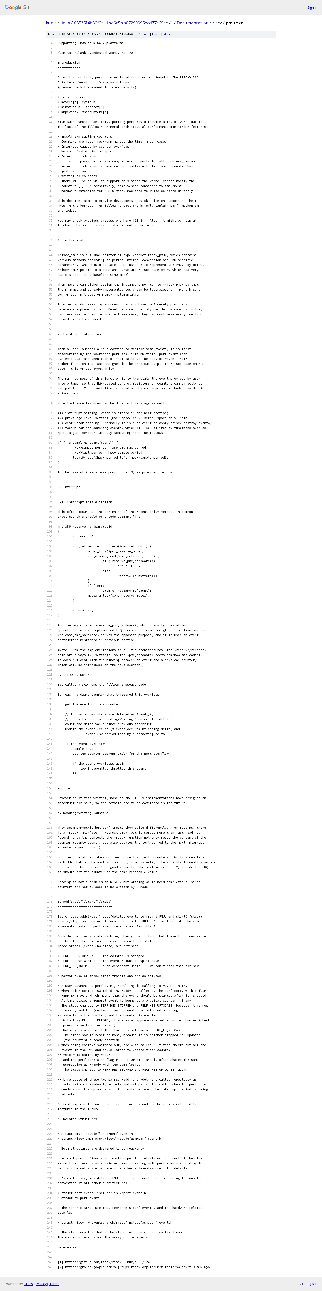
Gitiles (28, 1284)
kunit (51, 23)
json (313, 1284)
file (142, 34)
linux (65, 23)
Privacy (41, 1284)
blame (167, 34)
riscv (217, 23)
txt (302, 1284)
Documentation (192, 23)
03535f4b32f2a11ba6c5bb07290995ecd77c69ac (121, 23)
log (154, 34)
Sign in (312, 7)
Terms (54, 1284)
